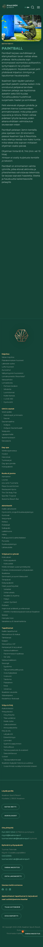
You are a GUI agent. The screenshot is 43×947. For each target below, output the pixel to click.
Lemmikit (8, 740)
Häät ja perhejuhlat (10, 586)
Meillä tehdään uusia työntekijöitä (16, 567)
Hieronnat (6, 457)
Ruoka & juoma (8, 473)
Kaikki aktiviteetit (9, 509)
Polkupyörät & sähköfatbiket (14, 538)
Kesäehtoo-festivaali (10, 698)
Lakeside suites (8, 363)
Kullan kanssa (9, 396)
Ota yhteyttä (9, 715)
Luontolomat (9, 392)
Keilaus (5, 522)
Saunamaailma (8, 421)
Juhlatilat (7, 589)
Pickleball (6, 525)
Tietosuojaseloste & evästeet (16, 750)
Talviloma (7, 679)
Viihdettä (7, 389)
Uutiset (5, 756)
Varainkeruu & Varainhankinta (14, 621)
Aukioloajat (11, 816)
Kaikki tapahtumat (9, 631)
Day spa (5, 447)
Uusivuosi (7, 676)
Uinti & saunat (8, 409)
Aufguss (7, 425)
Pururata (5, 541)
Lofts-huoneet (8, 367)
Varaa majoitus (32, 934)
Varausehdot (7, 380)
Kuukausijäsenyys (9, 544)
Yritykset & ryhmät (10, 554)
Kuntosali (5, 515)
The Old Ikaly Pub (9, 492)
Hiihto (4, 534)
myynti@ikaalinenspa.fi (11, 835)
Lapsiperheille (7, 434)
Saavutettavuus (10, 753)
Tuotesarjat (7, 460)
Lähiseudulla (7, 547)
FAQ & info (6, 731)
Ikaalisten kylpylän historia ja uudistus (17, 763)
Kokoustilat (8, 564)
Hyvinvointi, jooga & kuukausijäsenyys (17, 512)
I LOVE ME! (8, 399)
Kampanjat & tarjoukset (12, 647)
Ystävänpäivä (7, 695)
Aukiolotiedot (7, 708)
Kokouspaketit (10, 560)
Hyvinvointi (8, 402)
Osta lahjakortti (13, 876)
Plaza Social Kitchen (10, 486)
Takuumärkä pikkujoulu (13, 670)
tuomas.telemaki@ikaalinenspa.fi (15, 838)
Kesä (6, 686)
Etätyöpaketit (7, 583)
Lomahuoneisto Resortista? (13, 376)
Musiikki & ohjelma (11, 596)
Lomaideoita (7, 383)
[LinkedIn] (10, 889)
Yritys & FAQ (7, 705)
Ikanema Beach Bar (10, 499)
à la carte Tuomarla (10, 483)
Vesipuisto (6, 431)
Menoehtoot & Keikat (11, 634)
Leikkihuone (7, 531)
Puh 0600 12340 (8, 832)
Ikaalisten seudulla (9, 692)
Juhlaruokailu (9, 592)
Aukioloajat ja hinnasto (13, 415)
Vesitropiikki (7, 412)
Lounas (5, 480)
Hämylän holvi (7, 618)
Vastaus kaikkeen (11, 650)
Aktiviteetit (7, 506)
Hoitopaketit (7, 467)
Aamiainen (6, 476)
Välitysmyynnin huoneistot (12, 373)
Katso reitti (10, 807)
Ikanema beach (8, 437)
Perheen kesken (11, 386)
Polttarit (5, 605)
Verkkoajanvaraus (9, 451)
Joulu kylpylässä (10, 673)
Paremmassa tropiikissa (14, 654)
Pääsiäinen (8, 682)
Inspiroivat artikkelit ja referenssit (16, 608)
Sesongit (5, 663)
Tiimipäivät (6, 580)
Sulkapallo (6, 528)
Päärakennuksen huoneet (13, 360)
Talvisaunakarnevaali (12, 760)
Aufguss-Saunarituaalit (13, 428)
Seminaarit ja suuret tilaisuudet (15, 576)
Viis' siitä (7, 657)
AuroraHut (6, 370)
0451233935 (7, 856)
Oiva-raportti (11, 916)
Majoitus (5, 354)
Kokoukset (6, 557)
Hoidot (5, 454)
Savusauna (6, 441)
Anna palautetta (10, 728)
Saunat (6, 418)
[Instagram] (6, 889)
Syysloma (8, 666)
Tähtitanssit (6, 638)
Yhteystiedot (7, 712)
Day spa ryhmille (9, 463)
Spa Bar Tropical (9, 496)
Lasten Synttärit (10, 602)
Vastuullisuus (9, 747)
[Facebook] (3, 889)
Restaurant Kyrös (9, 489)
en (28, 7)
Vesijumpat (6, 518)
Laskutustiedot (10, 724)
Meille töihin (9, 721)
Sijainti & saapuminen (12, 744)
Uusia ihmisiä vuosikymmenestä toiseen (20, 766)
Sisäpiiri (5, 641)
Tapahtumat (7, 628)
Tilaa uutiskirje (9, 718)
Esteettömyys (9, 737)
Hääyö (6, 599)
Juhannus (7, 689)
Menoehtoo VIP (8, 644)
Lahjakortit (8, 734)
